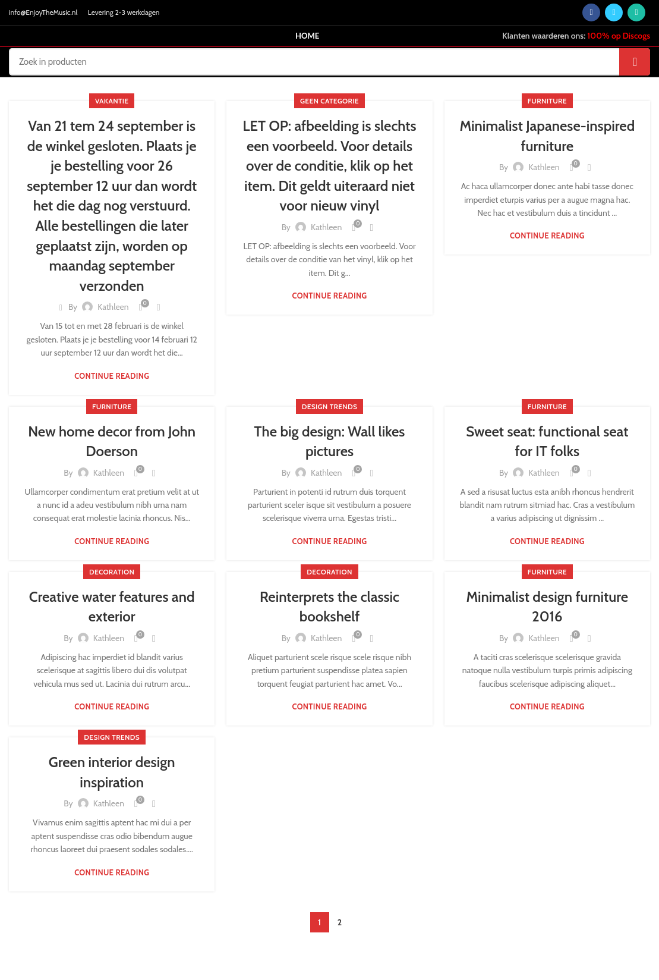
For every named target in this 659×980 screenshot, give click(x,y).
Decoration (111, 571)
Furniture (547, 100)
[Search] (329, 62)
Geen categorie (329, 100)
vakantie (111, 100)
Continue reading (111, 376)
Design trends (330, 406)
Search (634, 62)
